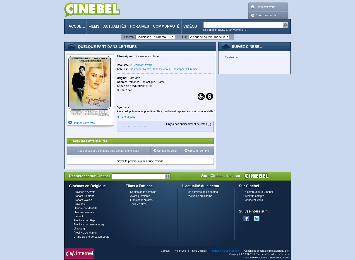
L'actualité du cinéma (199, 196)
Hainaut (78, 216)
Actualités (114, 26)
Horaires (139, 26)
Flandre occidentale (85, 208)
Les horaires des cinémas (202, 192)
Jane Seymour (161, 69)
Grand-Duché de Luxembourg (92, 236)
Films (94, 26)
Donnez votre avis (84, 123)
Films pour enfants (141, 200)
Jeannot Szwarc (142, 65)
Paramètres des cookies (225, 250)
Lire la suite (128, 116)
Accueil (77, 26)
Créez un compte (266, 15)
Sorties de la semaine (143, 192)
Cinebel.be (231, 57)
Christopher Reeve (139, 69)
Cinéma (129, 37)
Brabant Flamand (84, 196)
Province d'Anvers (84, 192)
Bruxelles (79, 204)
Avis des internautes (87, 141)
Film (184, 37)
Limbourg (79, 228)
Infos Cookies (199, 250)
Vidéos (190, 26)
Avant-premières (140, 196)
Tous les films (138, 204)
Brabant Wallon (83, 200)
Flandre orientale (84, 212)
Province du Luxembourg (89, 224)
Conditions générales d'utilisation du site (266, 250)
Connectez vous (265, 7)
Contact (165, 250)
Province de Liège (84, 220)
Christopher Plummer (184, 69)
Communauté (166, 26)
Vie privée (180, 250)
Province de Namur (85, 232)
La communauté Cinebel (258, 192)
